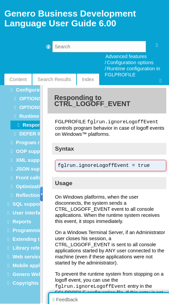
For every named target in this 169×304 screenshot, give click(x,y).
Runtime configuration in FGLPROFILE (132, 71)
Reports (21, 221)
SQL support (27, 204)
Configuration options (130, 62)
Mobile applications (35, 265)
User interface (29, 213)
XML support (31, 160)
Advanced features (126, 56)
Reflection (28, 195)
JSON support (32, 169)
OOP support (31, 151)
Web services (28, 256)
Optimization (31, 186)
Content (18, 79)
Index (88, 79)
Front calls (28, 177)
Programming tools (35, 230)
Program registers (37, 142)
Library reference (32, 248)
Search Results (54, 79)
